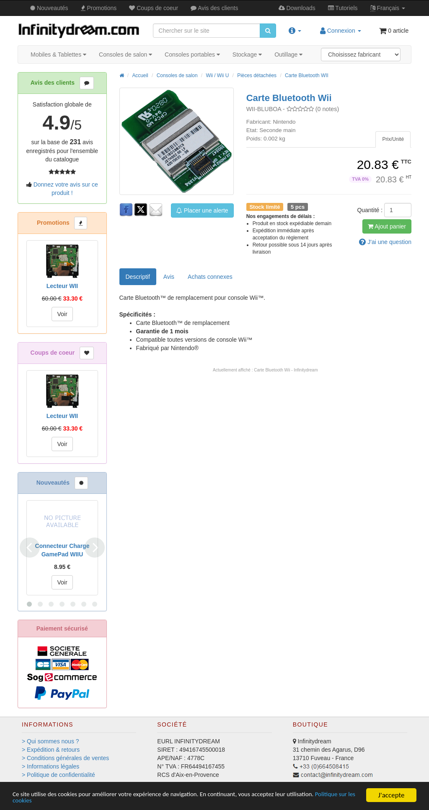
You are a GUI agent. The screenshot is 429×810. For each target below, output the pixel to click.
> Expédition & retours (51, 749)
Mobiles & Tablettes (58, 54)
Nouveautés (49, 8)
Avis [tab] (168, 276)
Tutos (343, 8)
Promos (99, 8)
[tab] (393, 139)
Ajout (387, 226)
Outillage (288, 54)
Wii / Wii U (217, 75)
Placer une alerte (202, 210)
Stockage (247, 54)
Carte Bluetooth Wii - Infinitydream (286, 370)
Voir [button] (62, 314)
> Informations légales (50, 766)
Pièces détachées (257, 75)
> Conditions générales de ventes (65, 758)
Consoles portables (192, 54)
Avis (214, 8)
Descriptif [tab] (138, 276)
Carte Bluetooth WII (306, 75)
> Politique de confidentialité (58, 774)
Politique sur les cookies (47, 800)
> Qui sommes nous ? (50, 741)
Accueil (140, 75)
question (385, 242)
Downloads (297, 8)
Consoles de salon (125, 54)
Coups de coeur (153, 8)
